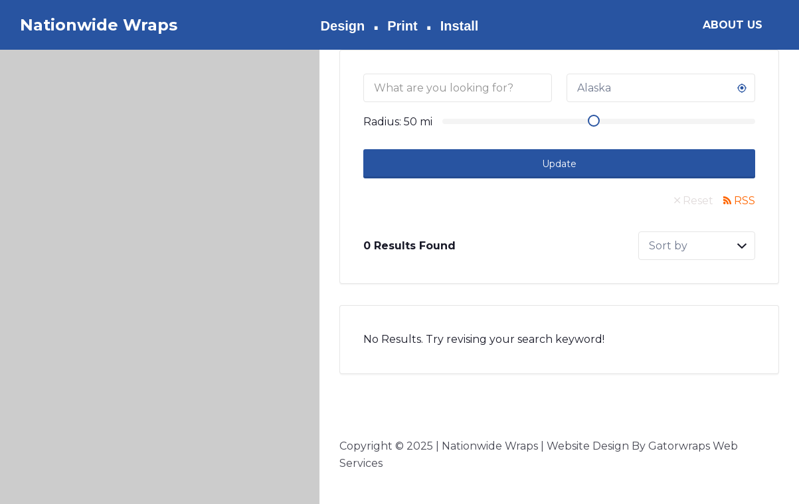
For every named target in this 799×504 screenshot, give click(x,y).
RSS (744, 200)
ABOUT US (732, 25)
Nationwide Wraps (98, 24)
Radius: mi (397, 121)
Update (559, 164)
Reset (698, 200)
